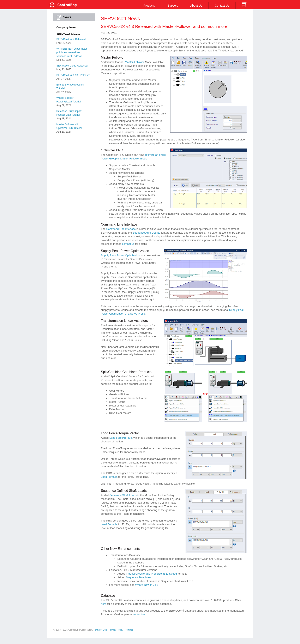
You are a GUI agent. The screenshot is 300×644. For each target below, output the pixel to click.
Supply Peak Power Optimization (120, 255)
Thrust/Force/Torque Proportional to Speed (151, 573)
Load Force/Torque (120, 437)
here (103, 603)
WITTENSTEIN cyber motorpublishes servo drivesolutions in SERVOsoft (71, 52)
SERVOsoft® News (68, 34)
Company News (66, 27)
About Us (196, 5)
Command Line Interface (121, 229)
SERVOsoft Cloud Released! (72, 65)
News (67, 17)
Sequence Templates (138, 577)
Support (173, 5)
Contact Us (222, 5)
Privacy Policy (116, 630)
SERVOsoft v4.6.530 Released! (73, 75)
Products (149, 5)
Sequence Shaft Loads (123, 495)
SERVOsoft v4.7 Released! (71, 39)
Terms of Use (100, 630)
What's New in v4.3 (146, 584)
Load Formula (109, 476)
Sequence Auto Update (146, 232)
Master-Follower (134, 62)
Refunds (129, 630)
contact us (128, 243)
